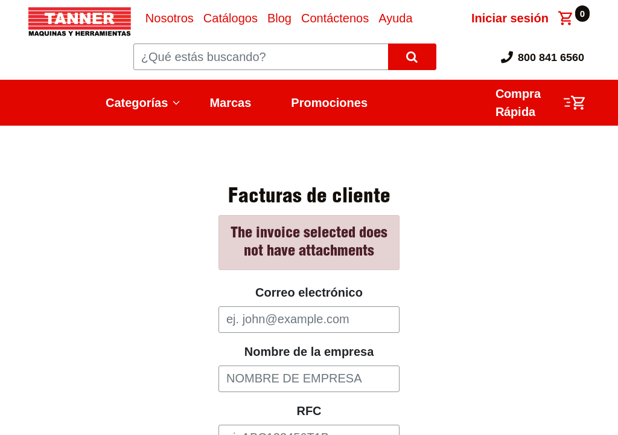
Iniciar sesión (510, 18)
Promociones (329, 102)
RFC (308, 410)
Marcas (230, 102)
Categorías (137, 102)
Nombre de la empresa (309, 351)
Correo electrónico (309, 292)
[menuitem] (170, 18)
